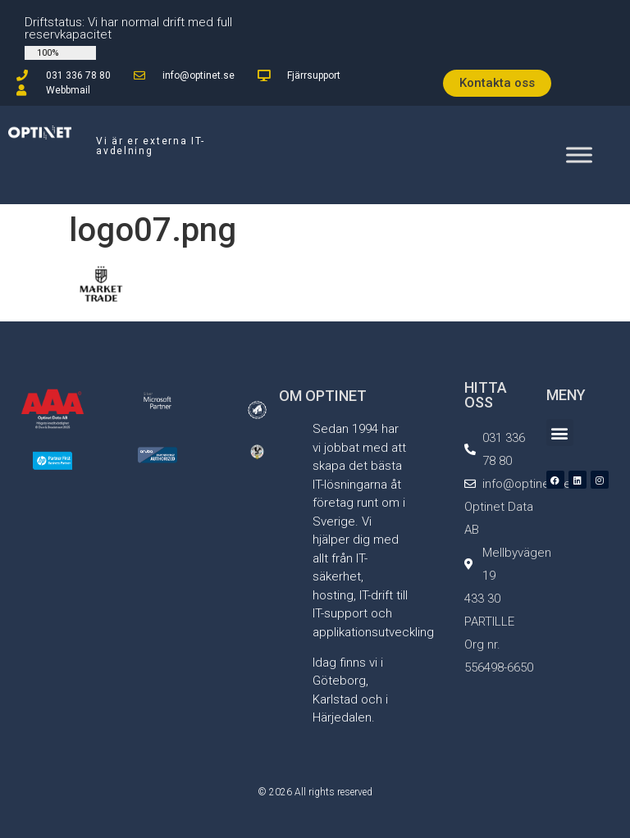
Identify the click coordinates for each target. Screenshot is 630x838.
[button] (559, 432)
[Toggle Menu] (579, 154)
